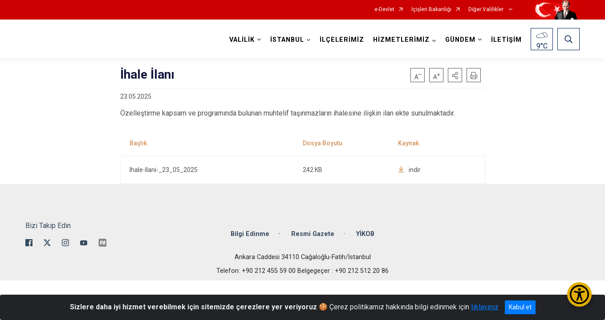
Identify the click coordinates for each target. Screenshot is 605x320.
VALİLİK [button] (242, 40)
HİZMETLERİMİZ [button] (401, 40)
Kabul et (520, 307)
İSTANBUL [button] (287, 40)
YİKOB (365, 234)
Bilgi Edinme (250, 234)
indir (409, 169)
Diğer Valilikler (486, 9)
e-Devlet (384, 9)
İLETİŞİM (506, 40)
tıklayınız (485, 307)
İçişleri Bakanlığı (431, 9)
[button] (455, 75)
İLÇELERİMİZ (342, 40)
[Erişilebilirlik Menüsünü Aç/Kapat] (579, 294)
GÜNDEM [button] (460, 40)
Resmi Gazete (312, 234)
